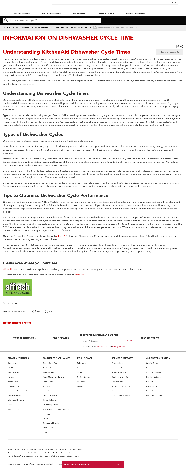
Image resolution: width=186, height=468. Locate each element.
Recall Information (154, 395)
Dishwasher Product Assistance (71, 27)
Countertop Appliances (50, 14)
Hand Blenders (49, 391)
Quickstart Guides (119, 368)
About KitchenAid (153, 372)
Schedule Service (119, 372)
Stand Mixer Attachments (54, 377)
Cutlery (80, 372)
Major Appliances (22, 14)
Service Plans (117, 382)
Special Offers (152, 363)
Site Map (60, 464)
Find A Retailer (61, 338)
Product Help (117, 363)
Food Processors (50, 395)
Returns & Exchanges (121, 386)
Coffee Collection (50, 400)
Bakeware (81, 363)
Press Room (151, 386)
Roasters (81, 382)
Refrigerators (13, 372)
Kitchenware (79, 14)
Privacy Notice (118, 346)
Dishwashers (23, 27)
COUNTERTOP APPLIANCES (56, 358)
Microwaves (13, 382)
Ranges (11, 377)
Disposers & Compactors (19, 391)
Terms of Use (102, 346)
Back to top (8, 303)
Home (7, 27)
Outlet (45, 432)
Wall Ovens (13, 368)
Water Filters (13, 409)
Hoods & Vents (14, 395)
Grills (10, 405)
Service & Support (107, 14)
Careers (149, 382)
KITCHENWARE (84, 358)
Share (181, 46)
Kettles (46, 418)
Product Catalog (153, 377)
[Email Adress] (107, 341)
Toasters (46, 414)
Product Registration (24, 338)
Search (6, 20)
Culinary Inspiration (135, 14)
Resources (116, 391)
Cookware (81, 368)
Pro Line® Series (50, 368)
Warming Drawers (16, 400)
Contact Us (151, 368)
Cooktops (12, 363)
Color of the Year (50, 363)
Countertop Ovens (51, 405)
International (151, 391)
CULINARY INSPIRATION (158, 358)
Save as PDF (177, 46)
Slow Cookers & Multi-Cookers (56, 409)
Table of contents (170, 51)
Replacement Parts (120, 377)
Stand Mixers (48, 372)
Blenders (46, 386)
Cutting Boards (83, 377)
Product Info (42, 27)
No (50, 311)
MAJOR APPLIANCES (18, 358)
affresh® (60, 236)
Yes (38, 311)
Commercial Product (51, 423)
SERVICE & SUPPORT (122, 358)
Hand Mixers (48, 382)
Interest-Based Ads (45, 464)
